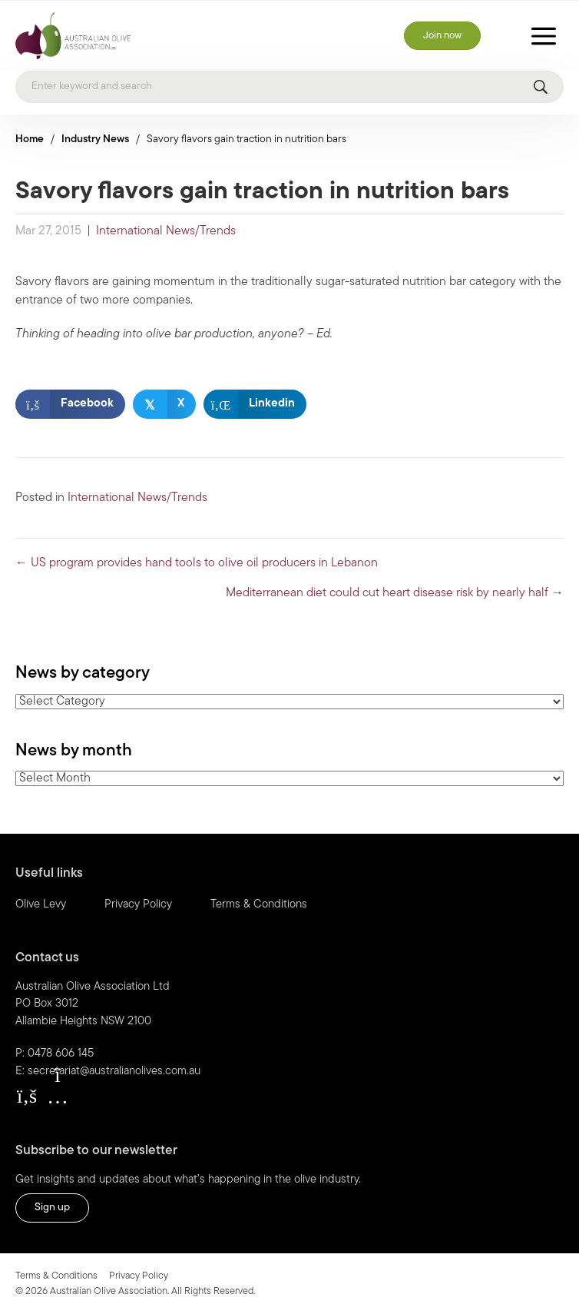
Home (29, 139)
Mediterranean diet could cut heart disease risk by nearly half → (395, 593)
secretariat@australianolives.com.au (114, 1071)
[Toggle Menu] (543, 35)
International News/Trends (166, 231)
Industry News (95, 139)
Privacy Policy (138, 905)
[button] (27, 1095)
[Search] (289, 87)
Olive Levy (40, 905)
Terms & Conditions (258, 905)
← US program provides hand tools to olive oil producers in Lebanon (196, 563)
